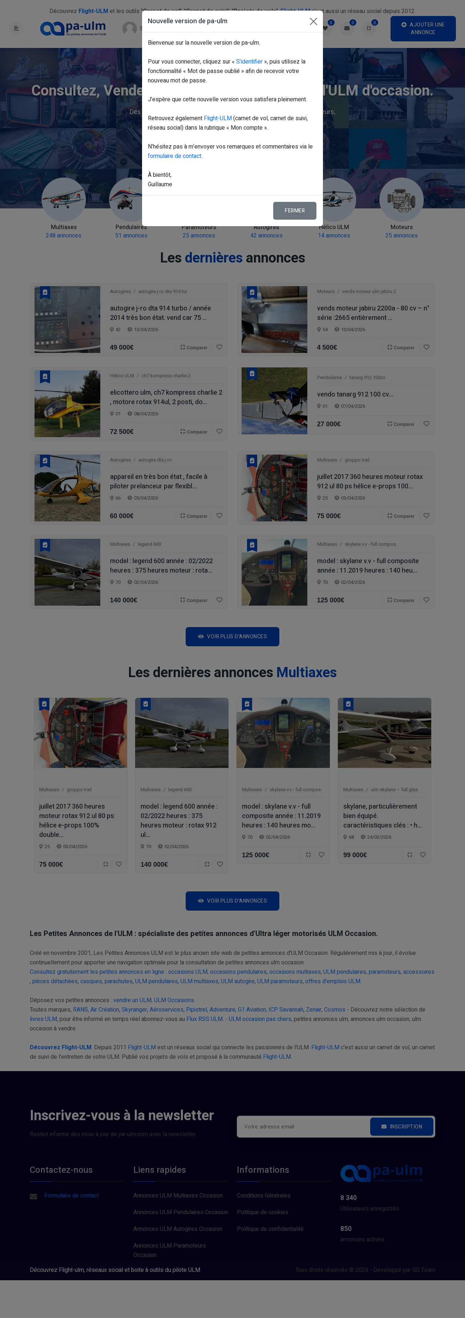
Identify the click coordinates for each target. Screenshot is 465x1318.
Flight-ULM (218, 118)
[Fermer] (313, 21)
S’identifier (249, 61)
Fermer (295, 211)
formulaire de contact (174, 156)
